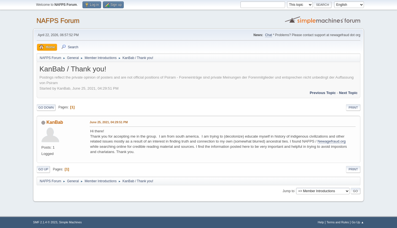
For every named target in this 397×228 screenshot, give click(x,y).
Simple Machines (70, 222)
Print (353, 107)
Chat (268, 35)
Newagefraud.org (332, 141)
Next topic (348, 93)
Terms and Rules (338, 222)
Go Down (46, 107)
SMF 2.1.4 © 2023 (45, 222)
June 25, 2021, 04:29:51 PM (109, 122)
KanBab (54, 122)
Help (321, 222)
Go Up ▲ (358, 222)
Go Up (43, 169)
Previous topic (323, 93)
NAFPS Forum (57, 20)
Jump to (288, 191)
